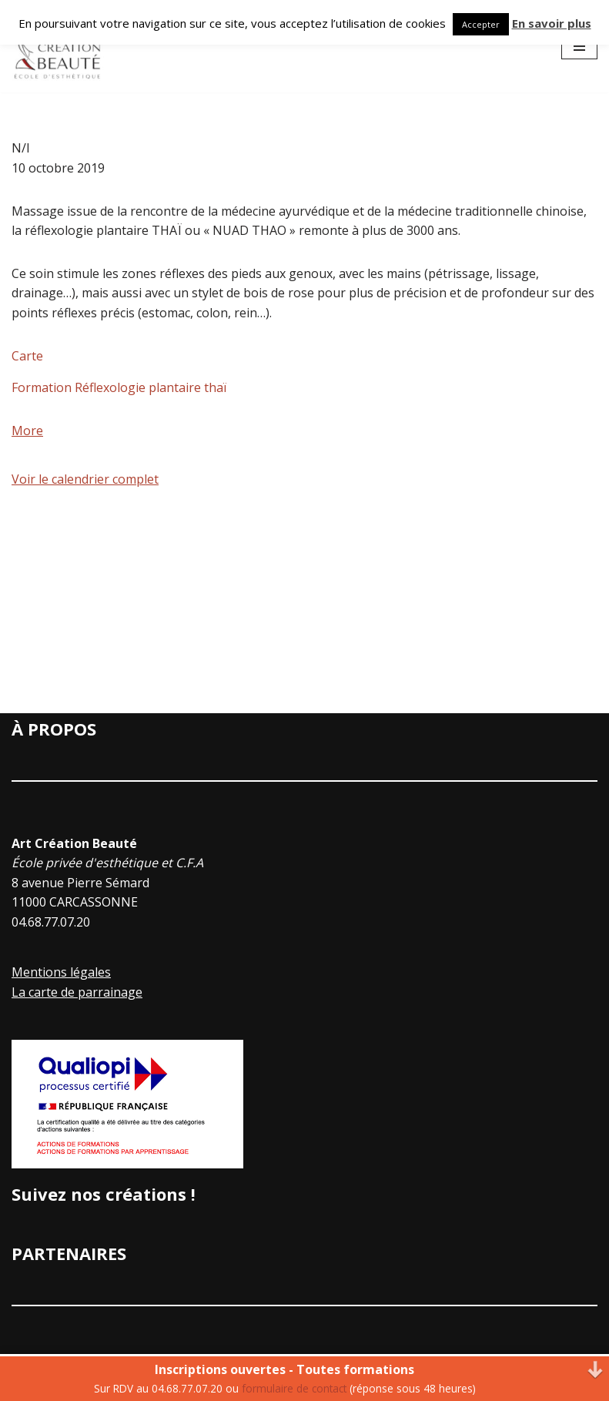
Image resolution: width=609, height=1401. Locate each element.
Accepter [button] (481, 24)
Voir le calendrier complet (85, 479)
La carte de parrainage (77, 992)
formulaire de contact (294, 1388)
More (27, 430)
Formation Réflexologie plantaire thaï (119, 387)
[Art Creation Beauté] (58, 46)
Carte (27, 355)
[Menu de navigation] (579, 46)
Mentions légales (61, 972)
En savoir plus (551, 23)
